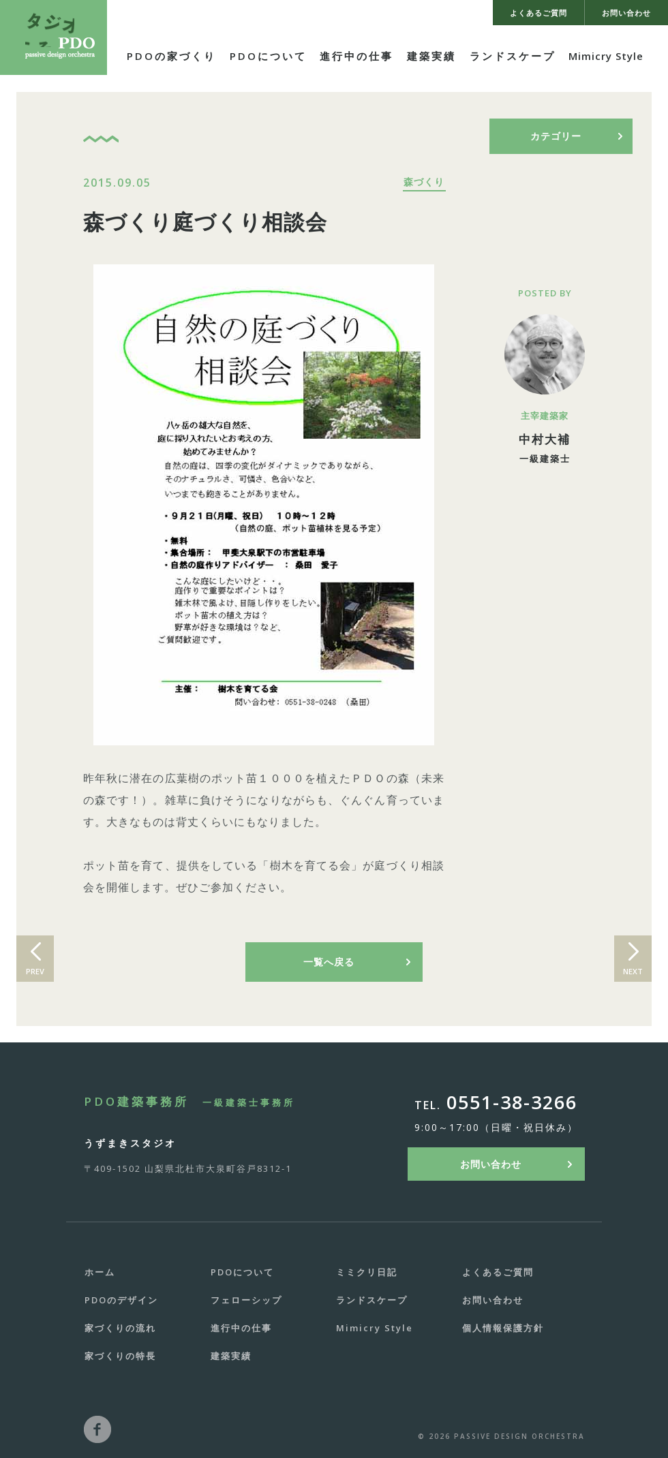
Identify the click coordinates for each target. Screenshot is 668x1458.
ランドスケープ (513, 56)
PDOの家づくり (171, 56)
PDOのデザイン (121, 1300)
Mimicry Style (605, 56)
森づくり (424, 181)
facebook (97, 1429)
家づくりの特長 (120, 1356)
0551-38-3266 (511, 1102)
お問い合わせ (490, 1164)
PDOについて (268, 56)
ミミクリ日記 (366, 1272)
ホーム (100, 1272)
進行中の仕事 (356, 56)
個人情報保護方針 (503, 1328)
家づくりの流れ (120, 1328)
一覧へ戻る (328, 961)
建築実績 (431, 56)
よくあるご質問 (498, 1272)
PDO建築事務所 (190, 1101)
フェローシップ (246, 1300)
